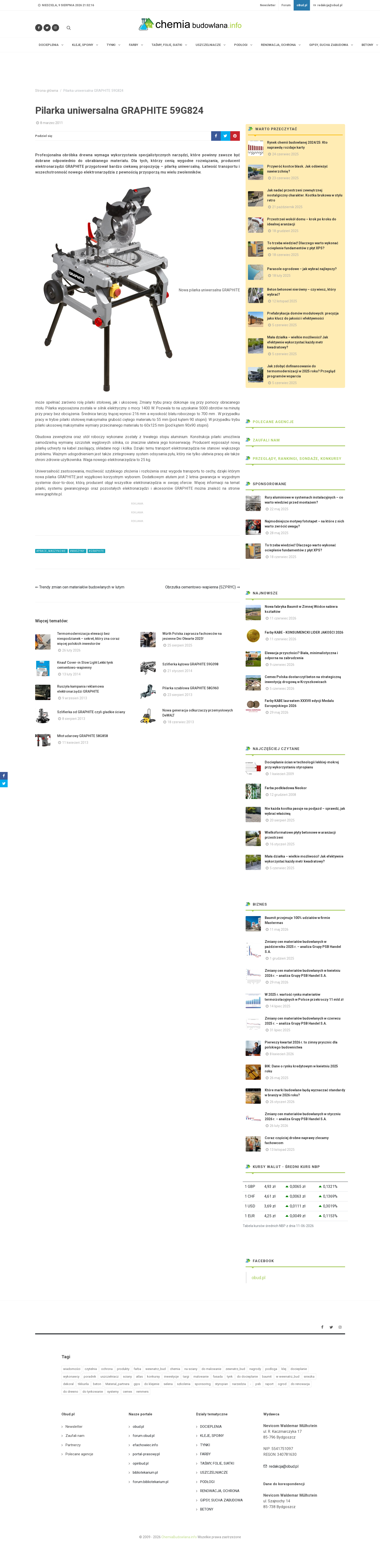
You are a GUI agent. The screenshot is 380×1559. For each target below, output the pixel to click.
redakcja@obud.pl (327, 5)
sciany (127, 1376)
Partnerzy (73, 1445)
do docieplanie (247, 1376)
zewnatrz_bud (235, 1369)
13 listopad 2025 (282, 1150)
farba (137, 1369)
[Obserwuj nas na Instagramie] (55, 27)
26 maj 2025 (279, 1078)
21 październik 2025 (287, 207)
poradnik (90, 1376)
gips (137, 1384)
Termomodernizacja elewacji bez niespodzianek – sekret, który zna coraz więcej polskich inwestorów (88, 639)
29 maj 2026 (279, 712)
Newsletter (267, 5)
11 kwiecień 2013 (75, 742)
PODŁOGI (207, 1482)
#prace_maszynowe (51, 551)
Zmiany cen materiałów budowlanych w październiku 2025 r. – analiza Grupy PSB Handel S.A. (303, 947)
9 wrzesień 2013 (74, 698)
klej (283, 1369)
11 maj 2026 (279, 929)
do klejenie (151, 1384)
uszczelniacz (109, 1376)
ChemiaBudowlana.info (179, 1537)
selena (168, 1384)
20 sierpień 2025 (282, 820)
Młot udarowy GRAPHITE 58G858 (82, 736)
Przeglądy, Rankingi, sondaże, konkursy (293, 458)
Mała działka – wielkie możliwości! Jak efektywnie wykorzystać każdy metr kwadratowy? (297, 342)
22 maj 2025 (279, 509)
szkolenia (183, 1384)
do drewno (70, 1391)
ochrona (107, 1369)
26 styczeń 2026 (282, 1102)
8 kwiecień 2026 (282, 1054)
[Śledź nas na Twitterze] (47, 27)
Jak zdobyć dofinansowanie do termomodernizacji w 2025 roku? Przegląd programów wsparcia (301, 371)
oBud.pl (302, 5)
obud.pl (258, 1277)
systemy (113, 1391)
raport (269, 1384)
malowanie (201, 1376)
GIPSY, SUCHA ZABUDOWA (221, 1500)
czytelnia (91, 1369)
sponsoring (203, 1384)
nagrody (255, 1369)
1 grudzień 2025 (282, 958)
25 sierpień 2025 (179, 645)
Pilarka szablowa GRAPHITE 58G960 (190, 688)
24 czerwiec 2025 (285, 154)
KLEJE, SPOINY (212, 1436)
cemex (127, 1391)
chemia (175, 1369)
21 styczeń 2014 (179, 671)
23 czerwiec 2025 (285, 178)
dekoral (68, 1384)
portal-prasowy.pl (146, 1454)
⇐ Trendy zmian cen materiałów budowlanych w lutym (79, 587)
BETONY (206, 1509)
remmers (142, 1391)
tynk (230, 1376)
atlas (139, 1376)
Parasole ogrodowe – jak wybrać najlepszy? (302, 269)
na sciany (190, 1369)
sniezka (309, 1376)
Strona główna (46, 91)
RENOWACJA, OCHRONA (219, 1491)
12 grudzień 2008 (283, 795)
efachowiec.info (145, 1445)
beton (97, 1384)
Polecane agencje (270, 422)
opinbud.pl (141, 1463)
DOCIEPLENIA (211, 1426)
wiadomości (71, 1369)
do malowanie (211, 1369)
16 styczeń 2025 (282, 844)
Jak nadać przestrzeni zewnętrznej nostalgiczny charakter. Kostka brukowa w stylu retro (304, 195)
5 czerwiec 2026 (282, 688)
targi (186, 1376)
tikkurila (83, 1384)
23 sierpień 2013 (179, 695)
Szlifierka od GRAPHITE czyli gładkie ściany (91, 712)
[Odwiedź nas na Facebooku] (38, 27)
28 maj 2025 (279, 533)
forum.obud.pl (143, 1436)
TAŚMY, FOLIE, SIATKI (217, 1463)
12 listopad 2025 (284, 301)
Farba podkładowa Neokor (286, 788)
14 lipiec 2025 (280, 1006)
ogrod (282, 1384)
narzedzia (239, 1384)
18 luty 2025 (281, 275)
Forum (286, 5)
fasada (218, 1376)
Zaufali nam (263, 440)
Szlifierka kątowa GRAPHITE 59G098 (190, 664)
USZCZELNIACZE (214, 1472)
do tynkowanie (93, 1391)
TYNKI (205, 1445)
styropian (221, 1384)
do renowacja (300, 1384)
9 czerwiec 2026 (282, 665)
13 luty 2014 (71, 674)
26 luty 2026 (71, 650)
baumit (267, 1376)
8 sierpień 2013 (73, 719)
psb (258, 1384)
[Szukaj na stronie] (68, 27)
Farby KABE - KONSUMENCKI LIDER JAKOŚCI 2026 (304, 632)
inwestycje (171, 1376)
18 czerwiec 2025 (285, 255)
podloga (271, 1369)
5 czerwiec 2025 (284, 325)
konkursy (153, 1376)
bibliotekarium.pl (145, 1472)
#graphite (96, 551)
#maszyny (77, 551)
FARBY (205, 1454)
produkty (123, 1369)
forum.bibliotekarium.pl (150, 1482)
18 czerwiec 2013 (180, 722)
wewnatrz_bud (155, 1369)
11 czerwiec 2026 (283, 618)
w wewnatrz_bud (287, 1376)
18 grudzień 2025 (285, 231)
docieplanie (299, 1369)
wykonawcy (71, 1376)
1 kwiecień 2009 (282, 774)
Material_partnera (117, 1384)
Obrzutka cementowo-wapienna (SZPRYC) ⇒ (202, 587)
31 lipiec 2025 (280, 1030)
